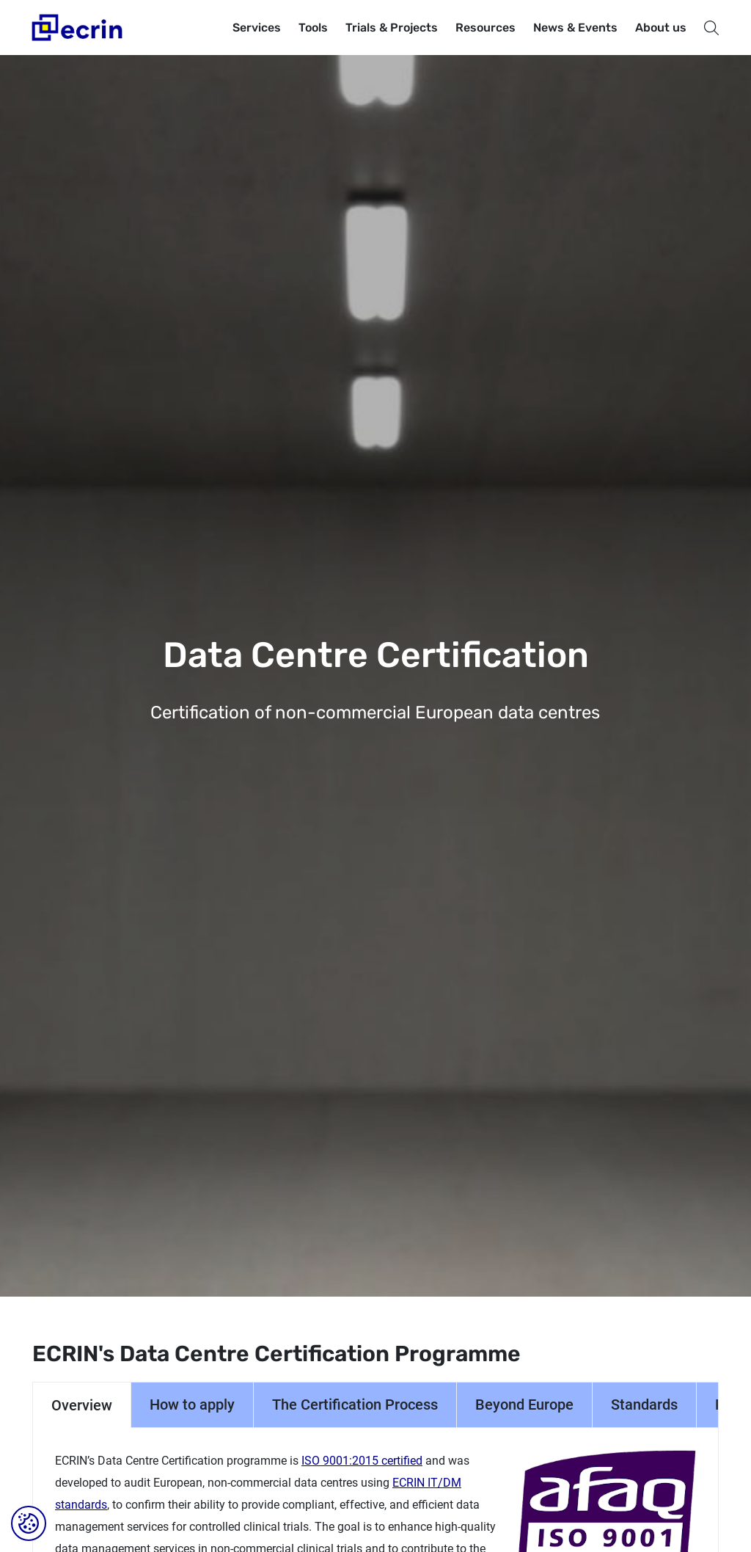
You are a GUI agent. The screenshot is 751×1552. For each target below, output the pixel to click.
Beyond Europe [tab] (524, 1404)
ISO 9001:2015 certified (361, 1461)
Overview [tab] (81, 1405)
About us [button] (660, 27)
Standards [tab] (644, 1404)
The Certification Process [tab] (355, 1404)
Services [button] (256, 27)
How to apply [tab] (192, 1404)
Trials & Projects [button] (391, 27)
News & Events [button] (575, 27)
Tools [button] (313, 27)
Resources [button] (485, 27)
